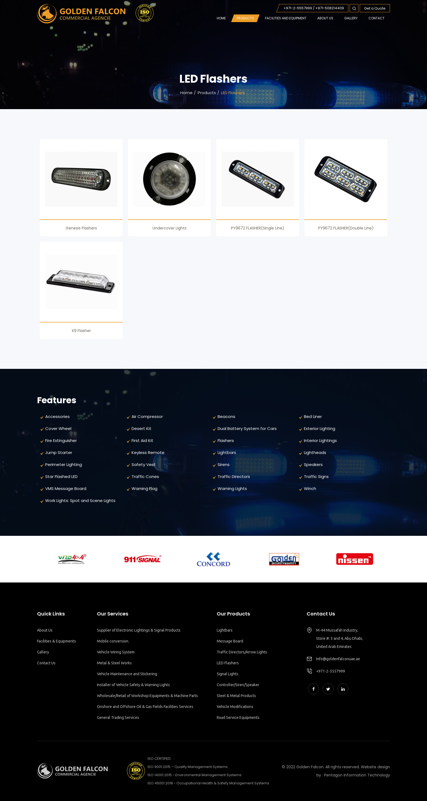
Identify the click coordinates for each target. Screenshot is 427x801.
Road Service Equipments (238, 717)
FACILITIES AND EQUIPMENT (285, 18)
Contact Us (46, 663)
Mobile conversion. (113, 641)
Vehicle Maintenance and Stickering (127, 674)
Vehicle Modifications (235, 706)
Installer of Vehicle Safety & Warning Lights (133, 685)
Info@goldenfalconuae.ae (338, 659)
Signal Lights (227, 674)
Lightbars (225, 630)
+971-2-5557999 (330, 671)
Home (221, 18)
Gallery (43, 652)
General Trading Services (118, 717)
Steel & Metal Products (236, 696)
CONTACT (376, 18)
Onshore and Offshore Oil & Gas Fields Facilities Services (145, 706)
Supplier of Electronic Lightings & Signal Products (139, 630)
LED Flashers (228, 663)
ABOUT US (325, 18)
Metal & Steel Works (114, 663)
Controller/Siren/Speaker (238, 685)
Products (245, 18)
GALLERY (351, 18)
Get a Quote (375, 8)
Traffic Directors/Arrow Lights (242, 652)
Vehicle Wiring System (116, 652)
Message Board (230, 641)
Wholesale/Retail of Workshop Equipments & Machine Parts (147, 696)
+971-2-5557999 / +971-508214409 (313, 8)
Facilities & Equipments (56, 641)
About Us (45, 630)
